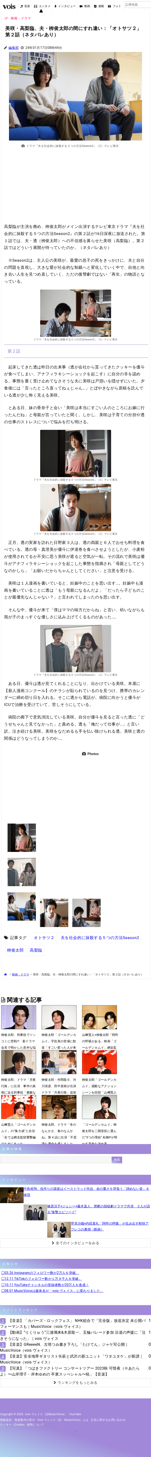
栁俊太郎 (15, 950)
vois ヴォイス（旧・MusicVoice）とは (63, 1420)
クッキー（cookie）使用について (22, 1424)
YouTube (75, 1414)
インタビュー (65, 6)
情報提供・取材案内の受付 (17, 1420)
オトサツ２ (44, 937)
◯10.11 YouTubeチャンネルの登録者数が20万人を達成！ (45, 1285)
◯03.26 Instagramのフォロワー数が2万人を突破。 (40, 1273)
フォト (114, 6)
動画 (85, 6)
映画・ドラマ (20, 974)
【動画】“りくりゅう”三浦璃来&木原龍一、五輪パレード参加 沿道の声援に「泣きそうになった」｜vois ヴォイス (73, 1335)
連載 (99, 6)
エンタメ (42, 6)
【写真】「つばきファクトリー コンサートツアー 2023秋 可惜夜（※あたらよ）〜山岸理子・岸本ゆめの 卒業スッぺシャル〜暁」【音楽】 (70, 1371)
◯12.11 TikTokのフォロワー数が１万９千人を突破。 (41, 1279)
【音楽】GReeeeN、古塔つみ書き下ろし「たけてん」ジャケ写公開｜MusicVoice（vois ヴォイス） (64, 1347)
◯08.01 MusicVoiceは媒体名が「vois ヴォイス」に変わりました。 (52, 1291)
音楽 (25, 6)
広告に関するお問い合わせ (108, 1420)
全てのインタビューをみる (75, 1243)
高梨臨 (36, 950)
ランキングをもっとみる (76, 1382)
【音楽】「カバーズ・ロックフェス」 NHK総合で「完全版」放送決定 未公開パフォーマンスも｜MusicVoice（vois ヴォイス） (73, 1323)
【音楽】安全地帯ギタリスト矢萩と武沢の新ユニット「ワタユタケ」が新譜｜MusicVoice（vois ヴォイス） (71, 1359)
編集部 (14, 48)
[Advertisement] (75, 188)
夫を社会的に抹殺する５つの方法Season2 (100, 937)
